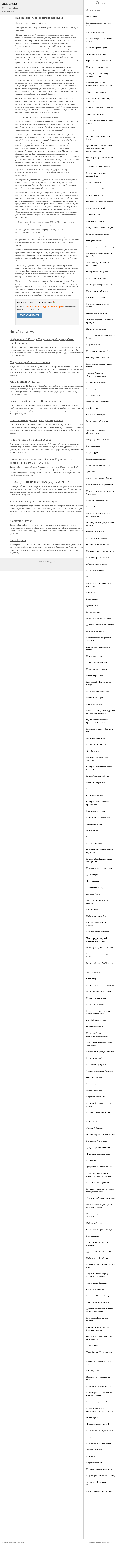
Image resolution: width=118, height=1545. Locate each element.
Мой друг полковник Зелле (96, 916)
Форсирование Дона (94, 240)
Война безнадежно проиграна (97, 1182)
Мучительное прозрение (95, 782)
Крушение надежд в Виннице (97, 234)
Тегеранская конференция (96, 1283)
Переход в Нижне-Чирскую (97, 500)
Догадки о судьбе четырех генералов (100, 1198)
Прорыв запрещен (93, 612)
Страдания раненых (94, 704)
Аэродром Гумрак (93, 894)
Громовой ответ (92, 830)
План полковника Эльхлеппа (97, 932)
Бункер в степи (92, 605)
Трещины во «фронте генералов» (99, 1167)
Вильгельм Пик (92, 1160)
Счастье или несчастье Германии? (99, 1071)
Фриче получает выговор (96, 114)
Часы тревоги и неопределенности (99, 485)
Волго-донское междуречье (97, 278)
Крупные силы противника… (97, 998)
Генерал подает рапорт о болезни (99, 478)
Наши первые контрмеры (96, 459)
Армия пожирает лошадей (96, 663)
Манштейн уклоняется (95, 675)
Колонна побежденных (95, 1090)
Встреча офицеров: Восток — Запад (100, 1476)
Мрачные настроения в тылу (97, 67)
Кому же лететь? (92, 910)
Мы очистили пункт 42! (25, 381)
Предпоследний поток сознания (30, 362)
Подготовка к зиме (93, 395)
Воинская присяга (93, 1236)
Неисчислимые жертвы (95, 1005)
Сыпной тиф (91, 979)
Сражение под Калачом (95, 221)
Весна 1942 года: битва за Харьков (99, 108)
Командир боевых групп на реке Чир (100, 551)
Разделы (51, 562)
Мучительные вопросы (95, 698)
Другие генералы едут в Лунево (98, 1252)
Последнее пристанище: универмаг (100, 985)
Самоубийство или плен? (96, 1020)
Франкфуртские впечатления (97, 357)
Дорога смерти (92, 875)
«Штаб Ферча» (92, 1417)
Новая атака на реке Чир (95, 570)
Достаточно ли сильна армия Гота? (100, 625)
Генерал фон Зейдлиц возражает (99, 618)
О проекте (41, 562)
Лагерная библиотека (94, 1128)
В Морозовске (91, 593)
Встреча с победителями (95, 1097)
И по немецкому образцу (96, 1064)
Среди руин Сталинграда (96, 415)
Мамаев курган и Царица (96, 329)
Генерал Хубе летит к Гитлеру (98, 776)
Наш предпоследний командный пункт (34, 501)
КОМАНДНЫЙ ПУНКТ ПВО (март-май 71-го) (39, 482)
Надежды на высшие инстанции (98, 465)
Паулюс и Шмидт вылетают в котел (100, 507)
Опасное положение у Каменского (99, 202)
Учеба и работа (92, 1346)
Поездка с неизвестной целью (98, 1112)
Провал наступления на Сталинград (100, 247)
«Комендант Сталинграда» (96, 313)
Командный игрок (21, 520)
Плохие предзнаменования (96, 389)
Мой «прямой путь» (94, 1223)
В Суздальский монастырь (96, 1141)
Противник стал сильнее (96, 382)
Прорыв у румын (93, 452)
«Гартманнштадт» (93, 881)
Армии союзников (93, 215)
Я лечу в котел (92, 599)
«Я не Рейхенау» (92, 751)
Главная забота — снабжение (97, 402)
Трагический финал (94, 824)
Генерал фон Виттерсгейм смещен (99, 285)
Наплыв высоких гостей (95, 208)
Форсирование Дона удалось (97, 272)
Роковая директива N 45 (95, 189)
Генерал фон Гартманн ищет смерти (100, 947)
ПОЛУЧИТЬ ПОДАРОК (30, 315)
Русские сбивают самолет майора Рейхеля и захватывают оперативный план (99, 148)
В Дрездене (90, 1456)
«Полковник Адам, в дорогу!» (98, 1424)
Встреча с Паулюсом (94, 1463)
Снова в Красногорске (95, 1289)
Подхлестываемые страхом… (97, 538)
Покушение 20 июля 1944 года (98, 1296)
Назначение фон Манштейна (97, 557)
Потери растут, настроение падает (99, 227)
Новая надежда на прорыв (96, 669)
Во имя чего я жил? (94, 1058)
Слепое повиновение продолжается (100, 837)
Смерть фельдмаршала (95, 32)
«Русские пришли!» (94, 1077)
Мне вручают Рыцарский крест (98, 691)
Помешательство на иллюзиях (98, 817)
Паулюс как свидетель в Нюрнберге (100, 1402)
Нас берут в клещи (93, 408)
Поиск (100, 3)
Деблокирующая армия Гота (97, 564)
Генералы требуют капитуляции (98, 992)
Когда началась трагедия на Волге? (100, 1052)
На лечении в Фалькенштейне (98, 351)
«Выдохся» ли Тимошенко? (97, 54)
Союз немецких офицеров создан (99, 1229)
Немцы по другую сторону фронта (99, 868)
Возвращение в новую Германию (99, 1443)
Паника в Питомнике (94, 843)
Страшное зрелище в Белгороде (98, 61)
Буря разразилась (93, 446)
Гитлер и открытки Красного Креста (100, 1135)
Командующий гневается (96, 298)
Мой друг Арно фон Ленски (97, 1258)
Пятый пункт (18, 540)
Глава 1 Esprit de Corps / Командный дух (35, 400)
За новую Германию (94, 1450)
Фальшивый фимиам (94, 1027)
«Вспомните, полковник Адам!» (98, 1154)
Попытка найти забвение (96, 745)
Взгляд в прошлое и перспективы (99, 1491)
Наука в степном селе (94, 195)
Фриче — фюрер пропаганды (97, 92)
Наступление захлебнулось (97, 291)
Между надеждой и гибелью (97, 577)
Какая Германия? (93, 1370)
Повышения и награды (95, 789)
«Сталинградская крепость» (97, 631)
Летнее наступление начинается (98, 167)
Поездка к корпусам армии (96, 48)
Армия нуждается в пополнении (99, 130)
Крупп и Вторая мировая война (98, 1386)
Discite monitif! (92, 16)
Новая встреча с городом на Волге (99, 1430)
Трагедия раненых (93, 972)
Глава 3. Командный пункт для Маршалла (36, 420)
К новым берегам (93, 1084)
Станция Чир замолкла (95, 532)
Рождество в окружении (95, 738)
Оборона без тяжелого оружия (98, 545)
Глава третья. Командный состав (30, 439)
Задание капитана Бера (95, 887)
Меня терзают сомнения (95, 656)
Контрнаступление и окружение (98, 439)
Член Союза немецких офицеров (99, 1302)
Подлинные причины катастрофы (99, 1469)
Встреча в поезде (93, 345)
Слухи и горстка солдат (95, 795)
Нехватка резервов (93, 182)
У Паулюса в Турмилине (95, 1437)
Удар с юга (90, 472)
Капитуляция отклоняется (96, 811)
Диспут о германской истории (98, 1147)
